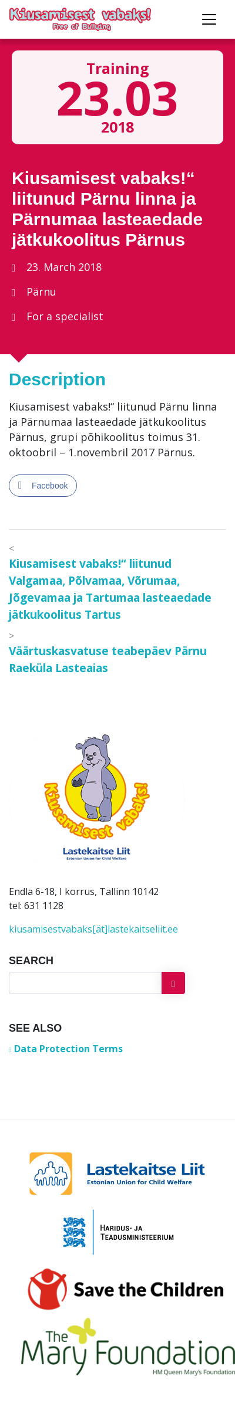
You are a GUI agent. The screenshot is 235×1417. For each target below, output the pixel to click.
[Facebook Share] (43, 485)
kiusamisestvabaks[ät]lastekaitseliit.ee (93, 929)
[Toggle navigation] (209, 19)
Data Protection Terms (68, 1048)
